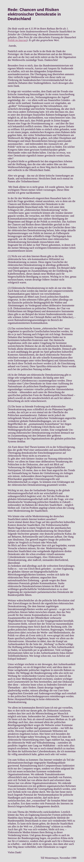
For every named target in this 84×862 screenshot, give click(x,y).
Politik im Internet (17, 40)
